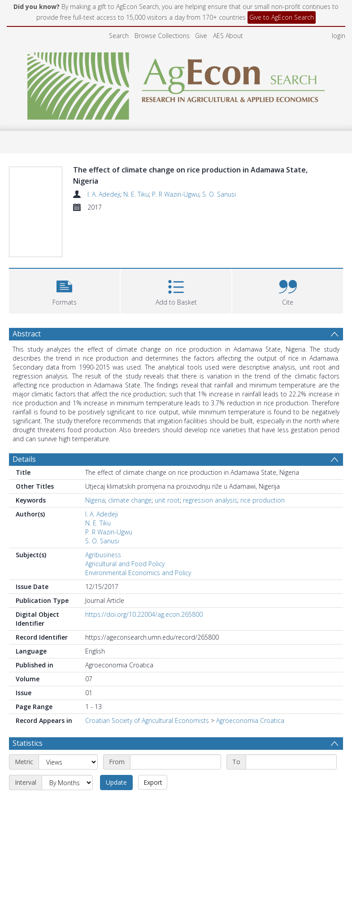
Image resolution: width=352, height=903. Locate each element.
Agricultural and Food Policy (125, 563)
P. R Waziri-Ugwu (175, 194)
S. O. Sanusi (219, 194)
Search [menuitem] (119, 35)
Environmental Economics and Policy (138, 572)
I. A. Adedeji (103, 194)
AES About (228, 35)
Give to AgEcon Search (281, 17)
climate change (130, 500)
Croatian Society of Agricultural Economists (147, 720)
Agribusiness (103, 554)
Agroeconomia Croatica (250, 720)
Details (24, 459)
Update (116, 782)
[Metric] (68, 762)
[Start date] (175, 762)
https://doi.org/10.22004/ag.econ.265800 (144, 614)
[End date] (291, 762)
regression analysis (210, 500)
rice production (262, 500)
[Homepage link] (176, 83)
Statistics (28, 743)
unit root (167, 500)
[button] (64, 290)
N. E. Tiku (136, 194)
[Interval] (67, 782)
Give (201, 35)
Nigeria (95, 500)
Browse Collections (162, 35)
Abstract (27, 334)
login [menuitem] (338, 35)
